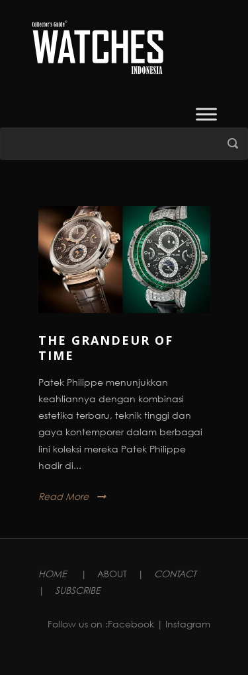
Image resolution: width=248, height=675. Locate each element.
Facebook (131, 624)
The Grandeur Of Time (105, 347)
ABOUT (112, 573)
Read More (63, 496)
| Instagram (183, 624)
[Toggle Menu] (206, 114)
